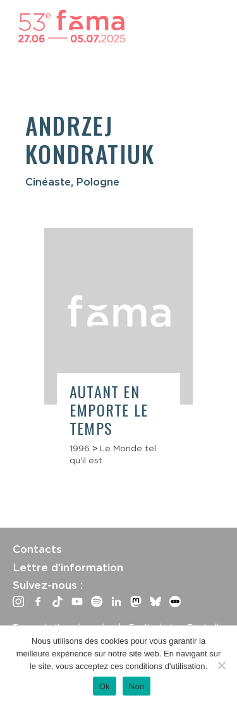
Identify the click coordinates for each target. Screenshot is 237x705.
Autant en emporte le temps (109, 409)
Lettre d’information (68, 567)
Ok (104, 686)
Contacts (37, 549)
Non (137, 686)
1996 (80, 448)
